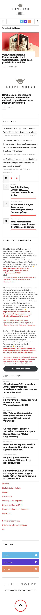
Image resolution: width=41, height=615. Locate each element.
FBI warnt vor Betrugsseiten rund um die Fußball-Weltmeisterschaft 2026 (20, 402)
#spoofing (21, 277)
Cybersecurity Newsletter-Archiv (14, 525)
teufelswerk (20, 584)
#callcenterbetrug (9, 361)
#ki (11, 320)
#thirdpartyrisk (8, 364)
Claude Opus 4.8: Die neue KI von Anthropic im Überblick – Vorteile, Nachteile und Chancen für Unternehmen (20, 388)
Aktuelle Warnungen (17, 201)
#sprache (30, 323)
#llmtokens (24, 320)
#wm (19, 279)
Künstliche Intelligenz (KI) (18, 219)
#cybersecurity (25, 279)
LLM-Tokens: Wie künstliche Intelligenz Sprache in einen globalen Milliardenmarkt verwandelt (17, 417)
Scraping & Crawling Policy (12, 501)
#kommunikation (8, 325)
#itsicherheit (7, 282)
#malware (24, 357)
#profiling (24, 323)
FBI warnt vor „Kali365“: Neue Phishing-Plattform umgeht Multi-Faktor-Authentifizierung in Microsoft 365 (19, 474)
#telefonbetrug (32, 357)
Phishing (13, 184)
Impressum (6, 513)
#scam (5, 277)
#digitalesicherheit (29, 359)
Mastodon (21, 562)
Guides (11, 107)
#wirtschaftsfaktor (20, 325)
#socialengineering (21, 361)
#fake (27, 277)
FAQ (3, 529)
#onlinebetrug (18, 359)
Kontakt (5, 492)
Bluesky (21, 555)
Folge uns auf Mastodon (20, 369)
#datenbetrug (16, 357)
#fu (16, 279)
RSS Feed (21, 569)
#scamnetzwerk (8, 359)
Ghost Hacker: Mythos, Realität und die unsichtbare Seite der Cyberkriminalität (19, 447)
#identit (29, 361)
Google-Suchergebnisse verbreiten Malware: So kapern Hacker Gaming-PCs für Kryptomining (19, 432)
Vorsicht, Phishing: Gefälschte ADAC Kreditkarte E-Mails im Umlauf (21, 191)
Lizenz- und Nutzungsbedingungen (15, 509)
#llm (4, 320)
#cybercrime (7, 279)
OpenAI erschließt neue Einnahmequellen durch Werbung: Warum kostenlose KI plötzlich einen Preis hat (17, 58)
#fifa (13, 279)
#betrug (15, 277)
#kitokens (17, 320)
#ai (13, 320)
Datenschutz (13, 66)
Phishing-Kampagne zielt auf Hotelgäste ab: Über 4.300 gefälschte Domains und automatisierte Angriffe (20, 162)
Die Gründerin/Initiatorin (11, 488)
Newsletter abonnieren (11, 521)
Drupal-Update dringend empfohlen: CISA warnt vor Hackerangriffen (17, 460)
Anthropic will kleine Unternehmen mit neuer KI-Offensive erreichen (22, 224)
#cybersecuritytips (19, 364)
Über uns (5, 484)
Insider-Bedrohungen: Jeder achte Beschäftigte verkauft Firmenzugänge (21, 208)
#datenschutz (31, 325)
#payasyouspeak (8, 323)
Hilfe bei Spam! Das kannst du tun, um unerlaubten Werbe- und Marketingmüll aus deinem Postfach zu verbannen (17, 99)
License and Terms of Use (12, 505)
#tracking (17, 323)
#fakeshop (32, 277)
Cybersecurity (7, 381)
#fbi (13, 282)
